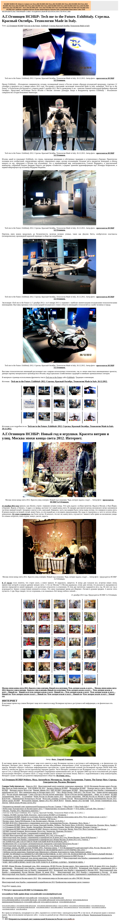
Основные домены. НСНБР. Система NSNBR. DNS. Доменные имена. (30, 848)
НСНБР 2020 (55, 6)
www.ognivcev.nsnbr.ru (99, 907)
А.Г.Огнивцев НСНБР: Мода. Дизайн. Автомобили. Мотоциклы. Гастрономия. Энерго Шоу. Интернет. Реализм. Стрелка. (50, 827)
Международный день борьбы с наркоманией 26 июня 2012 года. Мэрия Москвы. (34, 846)
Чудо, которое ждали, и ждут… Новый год (64, 694)
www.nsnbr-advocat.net (46, 900)
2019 (63, 6)
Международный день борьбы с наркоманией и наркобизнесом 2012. (30, 833)
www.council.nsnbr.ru (9, 907)
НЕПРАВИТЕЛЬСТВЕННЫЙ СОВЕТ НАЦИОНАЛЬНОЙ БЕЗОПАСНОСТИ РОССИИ (36, 11)
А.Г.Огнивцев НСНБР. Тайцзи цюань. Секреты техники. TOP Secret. (29, 819)
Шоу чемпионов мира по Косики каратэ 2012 (37, 792)
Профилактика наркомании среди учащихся (72, 882)
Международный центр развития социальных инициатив (60, 786)
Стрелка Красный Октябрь (59, 26)
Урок (58, 9)
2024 (70, 4)
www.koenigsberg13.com (52, 894)
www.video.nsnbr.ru (57, 907)
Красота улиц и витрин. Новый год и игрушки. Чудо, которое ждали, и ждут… (59, 690)
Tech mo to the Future (54, 377)
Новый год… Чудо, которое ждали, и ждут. (71, 692)
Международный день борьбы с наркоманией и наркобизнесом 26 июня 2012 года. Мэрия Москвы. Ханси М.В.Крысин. (49, 837)
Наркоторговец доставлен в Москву (59, 809)
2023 (84, 4)
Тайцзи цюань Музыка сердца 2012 (22, 803)
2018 (79, 6)
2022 (15, 6)
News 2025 (52, 4)
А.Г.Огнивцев (12, 26)
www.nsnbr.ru (7, 894)
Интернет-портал (16, 790)
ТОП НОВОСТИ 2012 (36, 788)
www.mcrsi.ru (43, 898)
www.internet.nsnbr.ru (43, 907)
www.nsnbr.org (7, 898)
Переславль (73, 9)
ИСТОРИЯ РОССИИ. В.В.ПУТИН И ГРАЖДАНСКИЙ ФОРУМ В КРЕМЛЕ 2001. (35, 842)
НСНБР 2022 (23, 6)
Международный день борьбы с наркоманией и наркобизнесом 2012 (28, 882)
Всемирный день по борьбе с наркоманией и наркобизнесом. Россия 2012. (81, 874)
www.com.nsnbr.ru (85, 907)
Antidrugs (18, 9)
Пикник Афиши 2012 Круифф (77, 801)
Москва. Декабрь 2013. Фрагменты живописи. (21, 811)
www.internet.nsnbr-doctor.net (25, 907)
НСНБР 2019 (71, 6)
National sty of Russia (79, 915)
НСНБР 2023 (7, 6)
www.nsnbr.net (19, 898)
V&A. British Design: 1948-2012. (76, 792)
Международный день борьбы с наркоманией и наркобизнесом (88, 858)
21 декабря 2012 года (10, 506)
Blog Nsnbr (68, 807)
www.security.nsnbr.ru (9, 905)
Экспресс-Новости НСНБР (57, 788)
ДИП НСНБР (55, 790)
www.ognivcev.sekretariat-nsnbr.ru (79, 905)
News (66, 4)
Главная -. (13, 786)
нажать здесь (16, 886)
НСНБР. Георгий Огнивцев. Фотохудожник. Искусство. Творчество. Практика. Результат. (37, 831)
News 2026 (36, 4)
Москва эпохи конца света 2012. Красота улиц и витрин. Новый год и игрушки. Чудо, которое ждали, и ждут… (48, 688)
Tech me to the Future (32, 26)
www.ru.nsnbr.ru (63, 905)
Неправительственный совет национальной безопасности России (36, 919)
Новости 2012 (31, 786)
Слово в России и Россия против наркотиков (46, 794)
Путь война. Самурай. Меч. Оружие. (90, 809)
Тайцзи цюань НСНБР (11, 801)
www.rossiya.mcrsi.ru (64, 900)
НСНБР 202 (44, 4)
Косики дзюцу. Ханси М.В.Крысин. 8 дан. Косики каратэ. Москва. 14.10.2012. (33, 821)
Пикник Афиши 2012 (41, 790)
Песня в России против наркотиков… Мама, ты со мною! (87, 794)
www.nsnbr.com (31, 898)
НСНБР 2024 (76, 4)
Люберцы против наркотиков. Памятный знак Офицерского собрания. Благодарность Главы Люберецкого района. (47, 852)
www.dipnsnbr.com (57, 898)
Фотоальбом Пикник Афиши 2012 (43, 801)
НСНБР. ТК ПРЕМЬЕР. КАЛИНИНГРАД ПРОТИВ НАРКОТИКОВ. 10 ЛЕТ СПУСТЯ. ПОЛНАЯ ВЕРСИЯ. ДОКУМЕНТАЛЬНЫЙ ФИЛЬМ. (57, 854)
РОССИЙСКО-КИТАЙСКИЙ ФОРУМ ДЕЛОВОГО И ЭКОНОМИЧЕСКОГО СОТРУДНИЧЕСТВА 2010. (44, 850)
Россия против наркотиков (17, 794)
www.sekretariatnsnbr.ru (11, 900)
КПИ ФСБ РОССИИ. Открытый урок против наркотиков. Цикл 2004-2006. (32, 858)
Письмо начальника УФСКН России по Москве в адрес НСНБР (91, 796)
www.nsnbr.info (36, 894)
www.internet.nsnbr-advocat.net (26, 905)
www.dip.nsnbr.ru (21, 909)
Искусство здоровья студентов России (58, 799)
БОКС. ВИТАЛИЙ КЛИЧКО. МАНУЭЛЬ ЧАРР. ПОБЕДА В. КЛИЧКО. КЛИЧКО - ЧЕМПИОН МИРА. (43, 862)
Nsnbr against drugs (21, 894)
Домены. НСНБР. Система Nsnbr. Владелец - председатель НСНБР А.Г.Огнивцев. (34, 815)
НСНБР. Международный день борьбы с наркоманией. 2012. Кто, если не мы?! (33, 835)
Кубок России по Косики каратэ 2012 (48, 796)
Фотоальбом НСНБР (77, 788)
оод (31, 4)
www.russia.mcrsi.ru (80, 900)
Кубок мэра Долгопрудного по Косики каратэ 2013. (23, 809)
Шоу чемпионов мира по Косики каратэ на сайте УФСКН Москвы (64, 878)
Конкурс (47, 9)
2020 (47, 6)
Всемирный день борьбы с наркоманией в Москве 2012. (76, 870)
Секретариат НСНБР (69, 790)
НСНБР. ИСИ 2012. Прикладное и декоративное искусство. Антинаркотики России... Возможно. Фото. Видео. (46, 823)
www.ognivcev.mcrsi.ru (49, 902)
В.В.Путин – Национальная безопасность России (21, 799)
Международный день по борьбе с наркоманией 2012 (31, 870)
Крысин (53, 9)
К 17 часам (7, 583)
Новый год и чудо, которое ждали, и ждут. (36, 692)
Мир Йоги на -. (14, 788)
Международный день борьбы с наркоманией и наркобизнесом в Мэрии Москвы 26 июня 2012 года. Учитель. (45, 839)
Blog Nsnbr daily (81, 807)
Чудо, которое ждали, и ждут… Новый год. (29, 694)
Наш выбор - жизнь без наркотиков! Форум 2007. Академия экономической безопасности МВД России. (43, 856)
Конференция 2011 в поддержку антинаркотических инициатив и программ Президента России (40, 844)
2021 (31, 6)
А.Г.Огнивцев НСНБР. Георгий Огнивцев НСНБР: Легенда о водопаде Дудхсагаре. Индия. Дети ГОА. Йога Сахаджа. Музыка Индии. (55, 829)
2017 (9, 7)
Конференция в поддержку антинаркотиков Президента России (27, 860)
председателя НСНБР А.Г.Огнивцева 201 (30, 890)
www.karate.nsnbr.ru (8, 909)
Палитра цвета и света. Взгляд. (99, 788)
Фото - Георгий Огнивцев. (62, 759)
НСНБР (21, 26)
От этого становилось (21, 514)
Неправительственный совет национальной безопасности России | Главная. (32, 807)
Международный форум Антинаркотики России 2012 (95, 799)
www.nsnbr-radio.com (32, 902)
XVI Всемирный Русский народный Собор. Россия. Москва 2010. (85, 848)
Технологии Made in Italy (80, 26)
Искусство (28, 790)
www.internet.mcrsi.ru (67, 902)
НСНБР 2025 (60, 4)
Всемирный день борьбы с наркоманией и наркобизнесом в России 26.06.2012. (46, 868)
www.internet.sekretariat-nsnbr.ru (47, 905)
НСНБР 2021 (39, 6)
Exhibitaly (45, 26)
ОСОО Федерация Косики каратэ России (100, 786)
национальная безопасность (13, 902)
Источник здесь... (63, 776)
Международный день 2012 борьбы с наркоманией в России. (83, 872)
